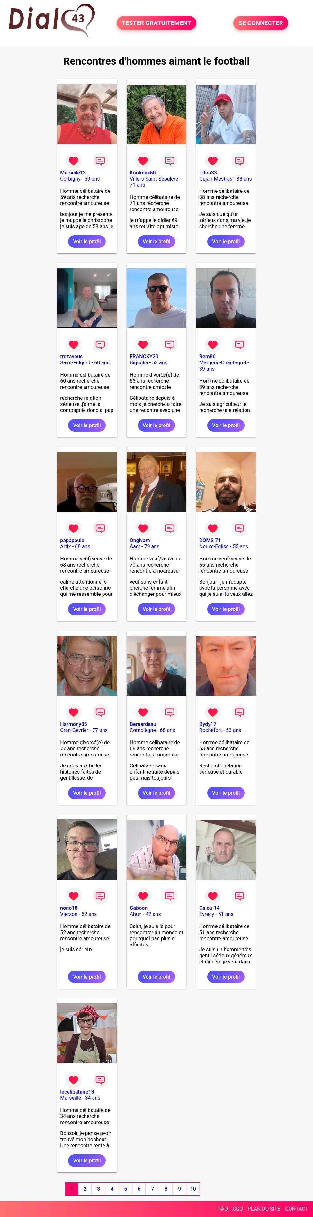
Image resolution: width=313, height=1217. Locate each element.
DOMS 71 (210, 540)
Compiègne (143, 730)
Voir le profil (87, 241)
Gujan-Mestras (216, 179)
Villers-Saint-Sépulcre (154, 179)
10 (193, 1189)
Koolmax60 (143, 173)
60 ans (102, 363)
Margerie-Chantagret (222, 363)
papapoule (72, 540)
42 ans (153, 914)
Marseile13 (73, 173)
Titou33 (208, 173)
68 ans (82, 546)
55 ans (240, 546)
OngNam (140, 540)
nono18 (68, 908)
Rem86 (207, 356)
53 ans (159, 363)
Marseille (70, 1098)
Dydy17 (207, 724)
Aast (135, 546)
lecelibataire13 (77, 1092)
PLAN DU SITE (264, 1209)
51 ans (226, 914)
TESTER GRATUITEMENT (157, 23)
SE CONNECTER (260, 23)
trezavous (71, 356)
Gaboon (139, 908)
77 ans (100, 730)
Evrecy (206, 914)
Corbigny (70, 179)
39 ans (207, 369)
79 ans (152, 546)
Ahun (136, 914)
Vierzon (68, 914)
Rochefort (210, 730)
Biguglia (139, 363)
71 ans (137, 185)
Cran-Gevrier (74, 730)
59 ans (92, 179)
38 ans (244, 179)
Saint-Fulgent (75, 363)
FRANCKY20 (144, 356)
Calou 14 (209, 908)
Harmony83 (73, 724)
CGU (238, 1209)
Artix (65, 546)
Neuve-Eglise (214, 546)
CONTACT (296, 1209)
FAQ (223, 1209)
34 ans (93, 1098)
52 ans (89, 914)
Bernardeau (143, 724)
